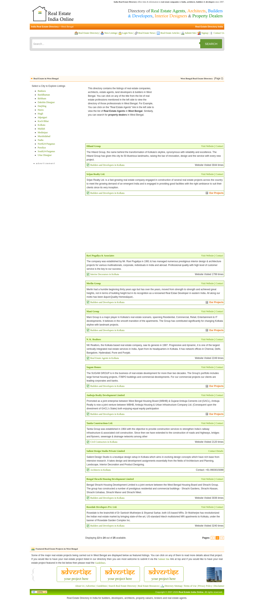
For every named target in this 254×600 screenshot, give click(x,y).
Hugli (40, 113)
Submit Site (190, 33)
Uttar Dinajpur (45, 155)
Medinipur (43, 132)
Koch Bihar (43, 121)
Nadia (40, 140)
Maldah (41, 128)
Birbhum (42, 98)
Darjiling (42, 106)
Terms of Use (190, 586)
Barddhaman (44, 94)
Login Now (127, 33)
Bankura (42, 91)
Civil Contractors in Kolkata (103, 442)
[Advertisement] (127, 64)
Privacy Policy (205, 586)
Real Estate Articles (170, 33)
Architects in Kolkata (100, 470)
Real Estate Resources (148, 586)
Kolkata (41, 125)
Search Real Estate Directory (122, 586)
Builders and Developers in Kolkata (107, 165)
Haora (40, 109)
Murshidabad (44, 136)
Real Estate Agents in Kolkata (104, 358)
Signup (204, 33)
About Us (79, 586)
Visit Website (207, 146)
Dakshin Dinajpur (46, 102)
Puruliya (42, 147)
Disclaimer (219, 586)
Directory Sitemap (173, 586)
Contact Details (215, 451)
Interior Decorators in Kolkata (104, 274)
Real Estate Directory (88, 33)
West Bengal (67, 26)
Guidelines (100, 562)
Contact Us (219, 33)
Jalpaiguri (42, 117)
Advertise (90, 586)
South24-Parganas (46, 151)
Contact (219, 146)
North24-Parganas (46, 143)
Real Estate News (146, 33)
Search (211, 43)
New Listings (110, 33)
